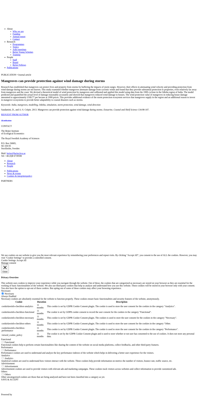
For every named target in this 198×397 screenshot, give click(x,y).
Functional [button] (6, 339)
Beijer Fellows (19, 65)
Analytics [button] (5, 355)
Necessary (9, 293)
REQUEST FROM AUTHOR (15, 114)
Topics (16, 47)
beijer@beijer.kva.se (16, 153)
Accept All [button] (21, 260)
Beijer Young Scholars (23, 52)
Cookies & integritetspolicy (19, 176)
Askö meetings (19, 49)
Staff (15, 60)
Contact (16, 39)
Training (16, 54)
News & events (14, 173)
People (10, 166)
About (10, 161)
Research (11, 163)
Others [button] (4, 371)
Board (15, 62)
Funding (16, 34)
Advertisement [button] (8, 363)
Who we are (18, 31)
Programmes (18, 44)
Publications (12, 67)
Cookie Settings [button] (8, 260)
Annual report (19, 36)
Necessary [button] (6, 291)
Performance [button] (7, 347)
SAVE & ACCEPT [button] (9, 379)
